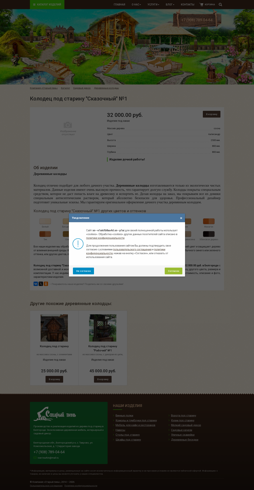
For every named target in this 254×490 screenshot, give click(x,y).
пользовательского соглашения (132, 249)
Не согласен (83, 271)
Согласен (173, 271)
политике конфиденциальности (105, 238)
